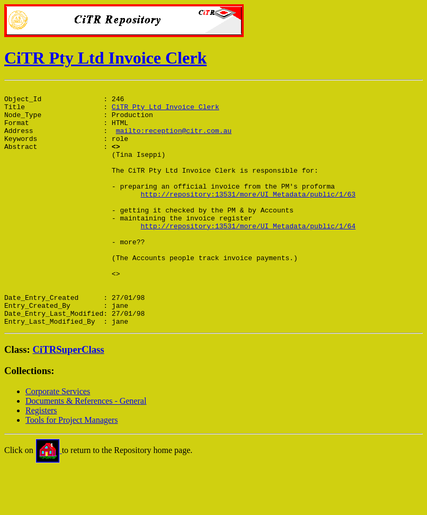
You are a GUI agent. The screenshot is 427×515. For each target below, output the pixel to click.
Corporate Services (57, 438)
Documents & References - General (85, 448)
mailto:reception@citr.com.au (174, 140)
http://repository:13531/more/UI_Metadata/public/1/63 (247, 216)
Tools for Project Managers (71, 467)
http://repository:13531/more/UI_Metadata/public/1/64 (247, 254)
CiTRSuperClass (68, 397)
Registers (41, 458)
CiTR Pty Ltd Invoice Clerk (105, 57)
